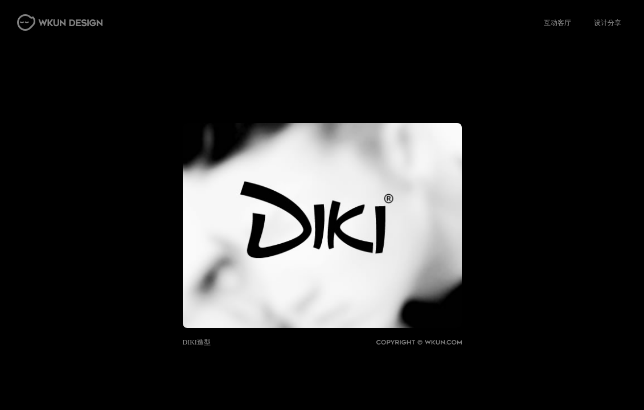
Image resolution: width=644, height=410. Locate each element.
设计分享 (607, 23)
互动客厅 (557, 23)
